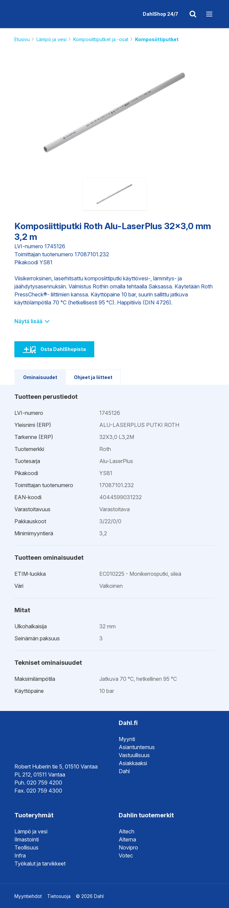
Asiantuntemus (137, 747)
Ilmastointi (26, 839)
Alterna (127, 839)
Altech (126, 831)
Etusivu (22, 39)
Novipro (128, 847)
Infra (20, 855)
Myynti (127, 739)
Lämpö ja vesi (51, 39)
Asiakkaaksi (133, 763)
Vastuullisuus (134, 755)
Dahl (124, 771)
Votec (126, 855)
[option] (114, 112)
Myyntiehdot (28, 896)
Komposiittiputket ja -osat (100, 39)
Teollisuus (26, 847)
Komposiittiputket (157, 39)
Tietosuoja (59, 896)
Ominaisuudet (40, 377)
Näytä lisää (31, 321)
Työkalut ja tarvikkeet (40, 863)
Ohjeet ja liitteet (93, 377)
